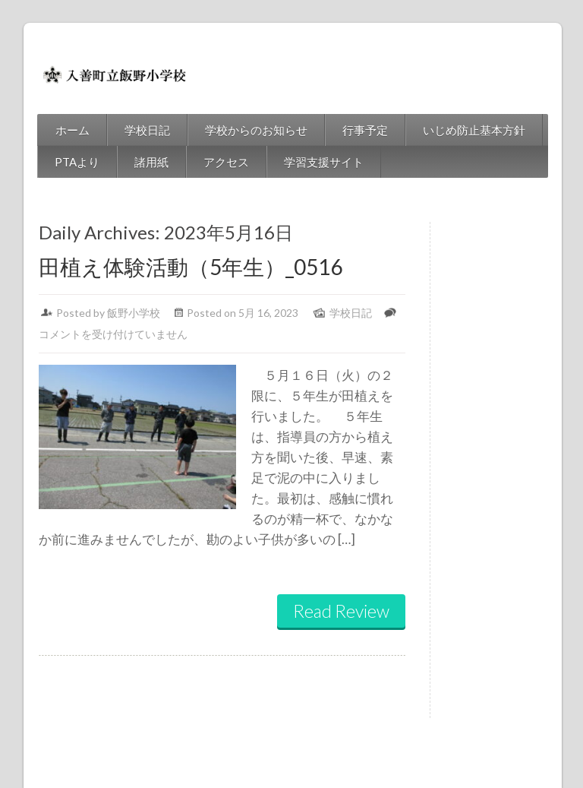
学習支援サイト (304, 162)
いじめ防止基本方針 (454, 130)
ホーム (53, 130)
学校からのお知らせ (236, 130)
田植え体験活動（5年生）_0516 (171, 267)
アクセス (206, 162)
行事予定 (345, 130)
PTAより (57, 162)
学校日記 (127, 130)
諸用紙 (132, 162)
